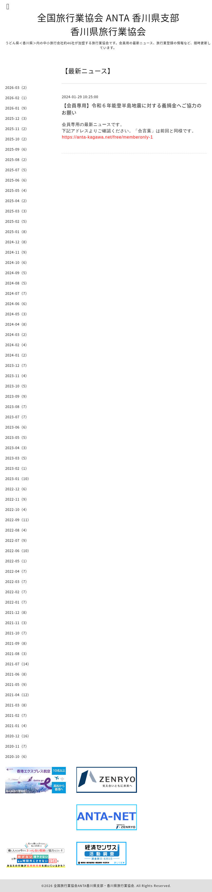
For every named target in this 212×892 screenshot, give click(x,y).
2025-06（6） (17, 180)
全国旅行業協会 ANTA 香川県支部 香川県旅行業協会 (108, 24)
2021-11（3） (17, 622)
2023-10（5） (17, 385)
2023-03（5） (17, 458)
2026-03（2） (17, 87)
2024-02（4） (17, 344)
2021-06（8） (17, 674)
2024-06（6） (17, 303)
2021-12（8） (17, 612)
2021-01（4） (17, 725)
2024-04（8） (17, 324)
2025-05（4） (17, 190)
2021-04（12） (18, 694)
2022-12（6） (17, 488)
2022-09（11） (18, 519)
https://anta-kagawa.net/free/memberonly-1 (107, 137)
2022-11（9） (17, 499)
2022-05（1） (17, 560)
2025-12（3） (17, 118)
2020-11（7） (17, 746)
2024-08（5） (17, 283)
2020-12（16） (18, 735)
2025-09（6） (17, 149)
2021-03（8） (17, 705)
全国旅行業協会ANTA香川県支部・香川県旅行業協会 (94, 885)
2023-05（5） (17, 437)
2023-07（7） (17, 416)
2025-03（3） (17, 210)
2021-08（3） (17, 653)
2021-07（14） (18, 663)
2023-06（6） (17, 427)
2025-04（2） (17, 200)
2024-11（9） (17, 252)
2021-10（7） (17, 632)
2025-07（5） (17, 169)
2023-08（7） (17, 406)
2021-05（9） (17, 684)
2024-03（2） (17, 334)
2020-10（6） (17, 756)
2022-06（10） (18, 550)
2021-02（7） (17, 715)
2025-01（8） (17, 231)
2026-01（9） (17, 108)
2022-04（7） (17, 571)
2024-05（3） (17, 313)
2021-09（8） (17, 643)
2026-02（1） (17, 97)
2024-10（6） (17, 262)
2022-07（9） (17, 540)
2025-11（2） (17, 128)
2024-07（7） (17, 293)
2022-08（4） (17, 530)
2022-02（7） (17, 591)
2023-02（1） (17, 468)
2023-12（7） (17, 365)
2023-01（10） (18, 478)
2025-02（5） (17, 221)
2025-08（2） (17, 159)
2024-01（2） (17, 355)
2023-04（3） (17, 447)
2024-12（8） (17, 241)
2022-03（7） (17, 581)
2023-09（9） (17, 396)
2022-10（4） (17, 509)
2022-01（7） (17, 602)
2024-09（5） (17, 272)
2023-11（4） (17, 375)
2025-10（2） (17, 138)
